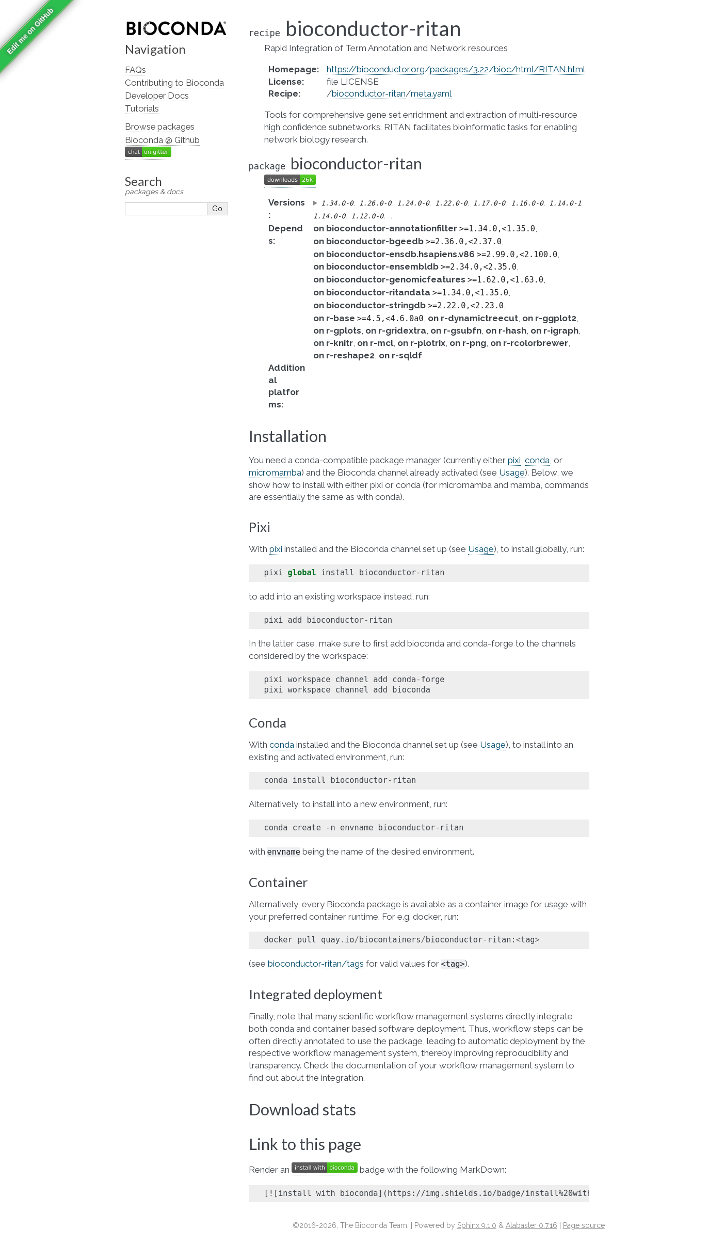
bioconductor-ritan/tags (316, 963)
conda (537, 460)
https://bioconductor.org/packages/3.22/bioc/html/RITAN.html (456, 69)
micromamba (275, 472)
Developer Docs (157, 95)
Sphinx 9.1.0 (476, 1225)
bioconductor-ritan (369, 93)
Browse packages (160, 126)
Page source (584, 1225)
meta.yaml (431, 93)
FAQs (135, 70)
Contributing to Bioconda (174, 82)
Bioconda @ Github (162, 140)
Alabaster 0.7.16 (531, 1225)
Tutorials (142, 108)
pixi (514, 460)
